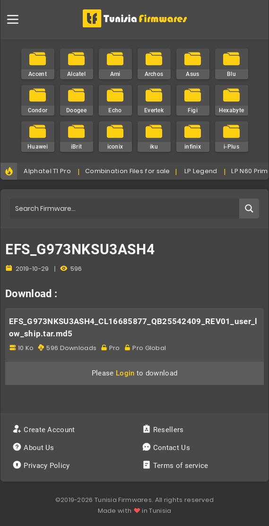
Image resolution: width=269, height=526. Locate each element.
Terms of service (176, 465)
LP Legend (200, 171)
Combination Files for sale (127, 171)
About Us (34, 447)
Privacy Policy (42, 465)
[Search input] (125, 208)
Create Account (44, 430)
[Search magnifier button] (249, 208)
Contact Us (167, 447)
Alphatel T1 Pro (47, 171)
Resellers (164, 430)
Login (125, 373)
